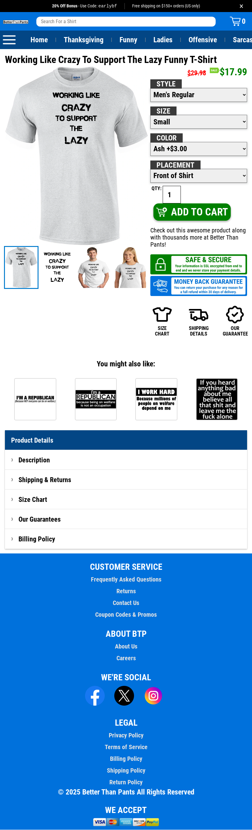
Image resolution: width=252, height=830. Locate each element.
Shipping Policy (126, 770)
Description (34, 460)
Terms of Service (126, 747)
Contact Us (125, 603)
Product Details (32, 440)
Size (163, 111)
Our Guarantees (39, 519)
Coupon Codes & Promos (126, 615)
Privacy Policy (125, 735)
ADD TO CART (191, 212)
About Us (126, 646)
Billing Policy (36, 539)
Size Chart (32, 500)
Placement (175, 165)
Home (39, 40)
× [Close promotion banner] (241, 6)
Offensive (203, 40)
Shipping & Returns (44, 480)
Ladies (163, 40)
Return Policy (125, 782)
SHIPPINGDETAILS (199, 321)
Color (166, 138)
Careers (126, 658)
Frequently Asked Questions (126, 579)
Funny (128, 40)
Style (166, 84)
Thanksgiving (84, 40)
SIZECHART (162, 321)
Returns (126, 591)
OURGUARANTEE (235, 321)
